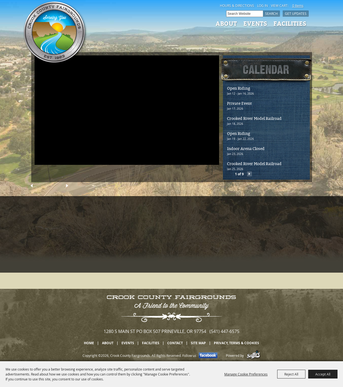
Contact (175, 343)
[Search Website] (244, 13)
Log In (262, 5)
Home (89, 343)
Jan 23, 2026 (235, 154)
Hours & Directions (237, 5)
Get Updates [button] (296, 13)
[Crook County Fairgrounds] (55, 33)
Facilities (289, 23)
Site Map (198, 343)
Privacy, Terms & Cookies (236, 343)
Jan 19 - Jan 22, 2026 (240, 139)
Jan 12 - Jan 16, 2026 (240, 93)
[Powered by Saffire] (253, 355)
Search (271, 13)
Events (255, 23)
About (226, 23)
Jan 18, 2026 (235, 124)
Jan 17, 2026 (235, 109)
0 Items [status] (298, 5)
